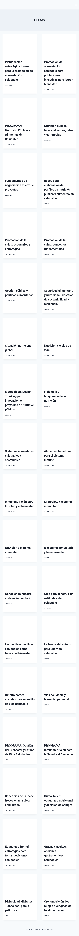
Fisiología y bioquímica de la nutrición (55, 396)
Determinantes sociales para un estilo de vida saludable (20, 699)
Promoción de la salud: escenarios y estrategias (17, 244)
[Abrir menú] (76, 4)
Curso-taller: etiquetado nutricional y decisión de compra (58, 800)
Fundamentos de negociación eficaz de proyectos (19, 185)
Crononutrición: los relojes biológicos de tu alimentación (57, 906)
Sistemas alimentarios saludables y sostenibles (20, 455)
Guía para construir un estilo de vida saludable (58, 598)
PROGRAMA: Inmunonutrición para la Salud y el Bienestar (58, 750)
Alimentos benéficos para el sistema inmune (57, 455)
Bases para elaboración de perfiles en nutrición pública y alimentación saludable (59, 189)
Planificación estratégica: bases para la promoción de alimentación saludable (19, 70)
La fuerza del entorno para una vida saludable (58, 649)
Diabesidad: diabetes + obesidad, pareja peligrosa (19, 906)
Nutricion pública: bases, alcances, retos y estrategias (58, 130)
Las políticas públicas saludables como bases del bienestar (19, 649)
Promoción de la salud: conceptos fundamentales (55, 244)
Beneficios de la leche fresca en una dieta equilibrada (19, 800)
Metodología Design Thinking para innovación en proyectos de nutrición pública (20, 400)
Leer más (9, 85)
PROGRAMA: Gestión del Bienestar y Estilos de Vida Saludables (19, 750)
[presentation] (20, 45)
